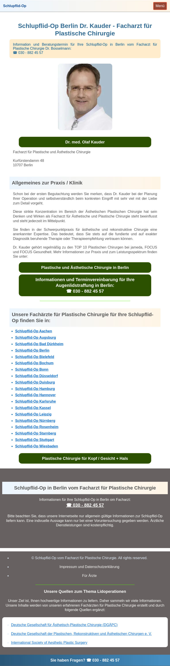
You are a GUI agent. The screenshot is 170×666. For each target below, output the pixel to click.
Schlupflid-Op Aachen (33, 331)
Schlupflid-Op (14, 6)
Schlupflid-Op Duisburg (35, 382)
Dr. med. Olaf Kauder (85, 142)
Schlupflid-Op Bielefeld (34, 357)
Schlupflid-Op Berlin (32, 350)
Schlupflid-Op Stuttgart (34, 440)
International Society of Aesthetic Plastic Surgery (49, 642)
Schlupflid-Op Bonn (31, 369)
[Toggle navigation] (160, 6)
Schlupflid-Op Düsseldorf (36, 376)
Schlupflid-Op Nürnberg (35, 421)
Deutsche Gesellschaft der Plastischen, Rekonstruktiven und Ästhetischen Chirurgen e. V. (81, 634)
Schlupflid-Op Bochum (34, 363)
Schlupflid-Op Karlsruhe (35, 401)
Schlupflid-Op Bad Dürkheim (39, 344)
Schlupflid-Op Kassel (33, 408)
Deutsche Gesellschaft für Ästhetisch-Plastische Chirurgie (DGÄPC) (64, 625)
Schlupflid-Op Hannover (35, 395)
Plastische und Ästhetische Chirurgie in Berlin (85, 267)
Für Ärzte (89, 576)
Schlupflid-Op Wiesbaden (36, 446)
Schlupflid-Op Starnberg (35, 433)
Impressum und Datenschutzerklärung (89, 567)
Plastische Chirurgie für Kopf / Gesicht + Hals (85, 458)
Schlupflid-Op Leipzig (33, 414)
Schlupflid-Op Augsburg (35, 337)
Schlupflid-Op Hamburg (35, 389)
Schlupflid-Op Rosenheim (36, 427)
